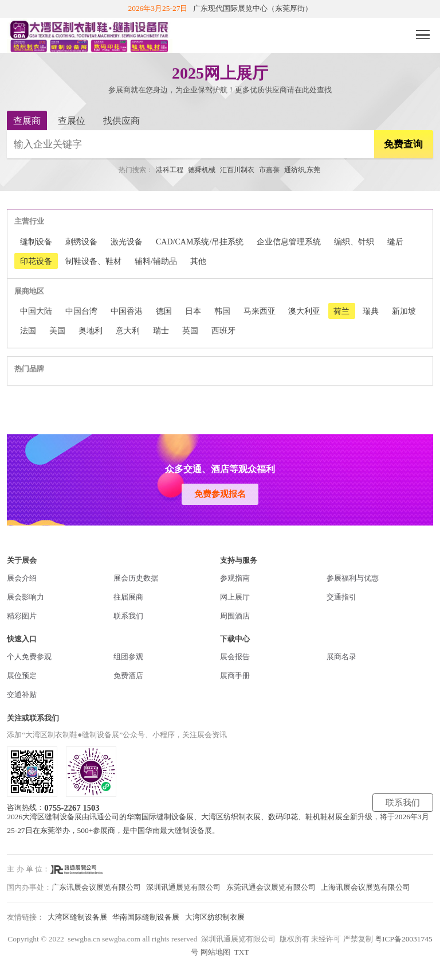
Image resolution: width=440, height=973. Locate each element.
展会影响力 (25, 597)
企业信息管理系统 (289, 241)
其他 (198, 261)
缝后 (395, 241)
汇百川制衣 (237, 170)
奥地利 (90, 330)
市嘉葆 (269, 170)
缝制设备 (36, 241)
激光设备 (127, 241)
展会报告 (235, 656)
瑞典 (371, 311)
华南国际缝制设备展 (145, 917)
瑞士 (161, 330)
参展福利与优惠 (353, 578)
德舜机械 (201, 170)
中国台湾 (81, 311)
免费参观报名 (220, 494)
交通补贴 (22, 694)
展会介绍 (22, 578)
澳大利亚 (304, 311)
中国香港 (127, 311)
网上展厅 (235, 597)
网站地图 (215, 952)
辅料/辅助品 (156, 261)
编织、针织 (354, 241)
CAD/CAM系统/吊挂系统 (199, 241)
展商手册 (235, 675)
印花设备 (36, 261)
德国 (164, 311)
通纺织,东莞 (302, 170)
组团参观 (128, 656)
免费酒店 (128, 675)
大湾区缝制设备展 (77, 917)
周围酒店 (235, 616)
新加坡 (404, 311)
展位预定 (22, 675)
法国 (28, 330)
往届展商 (128, 597)
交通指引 (341, 597)
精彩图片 (22, 616)
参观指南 (235, 578)
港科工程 (169, 170)
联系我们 (128, 616)
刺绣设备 (81, 241)
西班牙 (223, 330)
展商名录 (341, 656)
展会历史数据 (135, 578)
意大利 (128, 330)
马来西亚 (259, 311)
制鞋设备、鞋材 (93, 261)
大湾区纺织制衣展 (215, 917)
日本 (193, 311)
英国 (190, 330)
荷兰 (341, 311)
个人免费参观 (29, 656)
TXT (241, 952)
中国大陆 (36, 311)
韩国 (222, 311)
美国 (57, 330)
